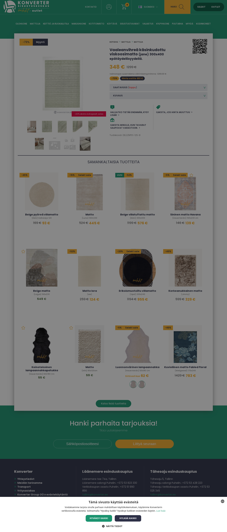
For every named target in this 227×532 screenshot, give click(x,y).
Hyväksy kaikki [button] (99, 518)
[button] (113, 526)
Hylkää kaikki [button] (128, 518)
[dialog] (113, 266)
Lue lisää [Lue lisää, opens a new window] (160, 510)
